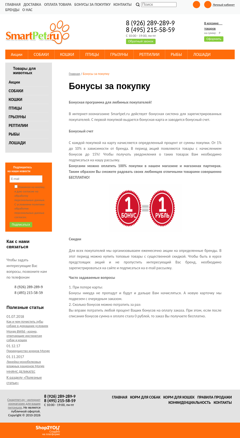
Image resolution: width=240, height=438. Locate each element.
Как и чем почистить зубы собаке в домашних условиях (27, 324)
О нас (27, 9)
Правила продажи (214, 397)
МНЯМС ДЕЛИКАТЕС (20, 372)
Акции (14, 82)
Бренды (12, 9)
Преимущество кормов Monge (28, 351)
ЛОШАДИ (17, 142)
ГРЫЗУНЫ (17, 116)
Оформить (213, 39)
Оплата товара (57, 4)
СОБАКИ (16, 90)
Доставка (32, 4)
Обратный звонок (140, 41)
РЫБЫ (14, 134)
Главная (12, 4)
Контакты (123, 4)
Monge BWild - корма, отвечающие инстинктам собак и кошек (24, 335)
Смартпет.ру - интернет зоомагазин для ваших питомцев (24, 404)
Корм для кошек (179, 397)
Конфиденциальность (189, 402)
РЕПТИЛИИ (18, 125)
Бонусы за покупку (92, 4)
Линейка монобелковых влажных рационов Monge (25, 364)
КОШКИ (15, 99)
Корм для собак (145, 397)
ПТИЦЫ (15, 108)
